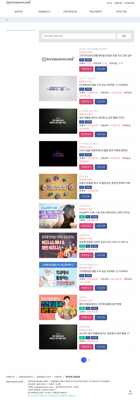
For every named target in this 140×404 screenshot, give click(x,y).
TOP (130, 392)
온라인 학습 (121, 11)
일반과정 (18, 11)
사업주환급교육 (70, 11)
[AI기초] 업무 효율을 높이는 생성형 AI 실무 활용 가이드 (105, 333)
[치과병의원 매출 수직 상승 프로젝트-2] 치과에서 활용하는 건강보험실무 (105, 271)
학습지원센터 (96, 11)
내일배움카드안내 (44, 377)
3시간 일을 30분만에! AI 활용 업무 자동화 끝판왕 (103, 150)
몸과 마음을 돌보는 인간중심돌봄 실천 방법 (100, 304)
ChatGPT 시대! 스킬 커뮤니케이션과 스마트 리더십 (104, 212)
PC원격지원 (129, 3)
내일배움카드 (44, 11)
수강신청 (101, 69)
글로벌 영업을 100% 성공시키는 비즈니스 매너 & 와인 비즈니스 (105, 242)
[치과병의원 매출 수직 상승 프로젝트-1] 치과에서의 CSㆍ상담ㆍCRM (105, 85)
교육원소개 (10, 377)
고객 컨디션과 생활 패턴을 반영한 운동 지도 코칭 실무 (105, 55)
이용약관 (58, 377)
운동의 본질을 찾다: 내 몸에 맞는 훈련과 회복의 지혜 (104, 183)
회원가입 (118, 3)
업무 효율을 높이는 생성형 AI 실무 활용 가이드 (102, 117)
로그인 (109, 3)
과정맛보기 (86, 69)
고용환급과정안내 (25, 377)
